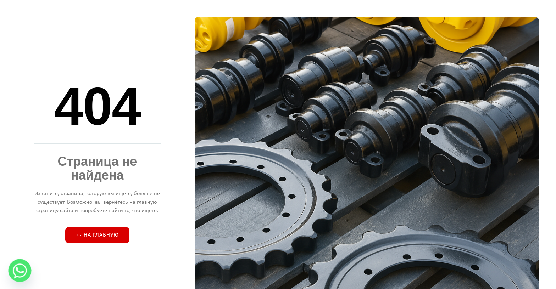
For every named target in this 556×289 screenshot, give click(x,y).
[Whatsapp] (19, 270)
